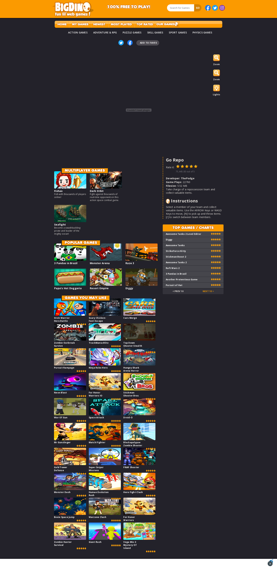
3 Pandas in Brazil (66, 263)
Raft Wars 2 (172, 268)
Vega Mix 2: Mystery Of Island (130, 545)
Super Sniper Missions (96, 469)
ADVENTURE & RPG (105, 32)
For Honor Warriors (129, 519)
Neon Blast (60, 392)
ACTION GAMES (78, 32)
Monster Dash (62, 492)
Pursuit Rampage (64, 367)
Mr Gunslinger (62, 442)
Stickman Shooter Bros (131, 394)
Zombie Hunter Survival (63, 543)
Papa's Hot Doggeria (68, 288)
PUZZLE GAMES (132, 32)
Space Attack (96, 417)
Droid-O (128, 417)
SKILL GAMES (155, 32)
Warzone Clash (97, 517)
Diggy (129, 288)
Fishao (58, 191)
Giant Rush (95, 542)
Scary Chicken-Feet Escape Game (97, 320)
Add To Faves (148, 42)
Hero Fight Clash (133, 492)
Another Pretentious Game (182, 279)
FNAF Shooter (131, 467)
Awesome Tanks (175, 245)
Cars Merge (130, 317)
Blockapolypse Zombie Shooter (132, 444)
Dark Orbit (97, 191)
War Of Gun (61, 417)
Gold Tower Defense (60, 469)
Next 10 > (208, 291)
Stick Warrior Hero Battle (62, 319)
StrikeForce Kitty (176, 251)
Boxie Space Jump (64, 517)
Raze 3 (129, 263)
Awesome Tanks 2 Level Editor (183, 233)
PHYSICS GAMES (202, 32)
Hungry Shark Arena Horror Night (131, 370)
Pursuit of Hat (174, 285)
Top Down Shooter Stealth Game (132, 345)
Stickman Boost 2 (176, 256)
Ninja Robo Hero (98, 367)
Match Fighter (97, 442)
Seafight (60, 224)
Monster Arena (100, 263)
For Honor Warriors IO (95, 394)
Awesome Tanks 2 (176, 262)
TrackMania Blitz (99, 342)
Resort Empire (99, 288)
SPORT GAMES (178, 32)
